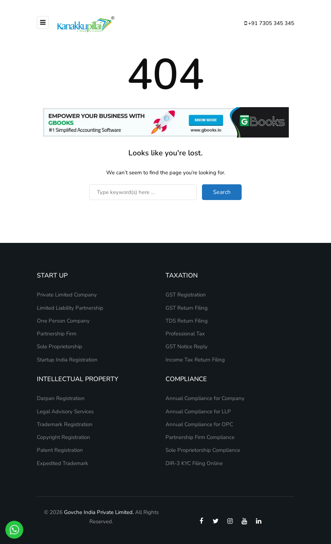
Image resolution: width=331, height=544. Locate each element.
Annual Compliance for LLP (198, 411)
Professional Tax (185, 333)
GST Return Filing (187, 307)
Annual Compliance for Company (205, 398)
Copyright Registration (63, 437)
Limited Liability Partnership (70, 307)
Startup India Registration (67, 359)
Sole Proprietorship (59, 346)
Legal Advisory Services (65, 411)
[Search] (143, 192)
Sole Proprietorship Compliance (203, 450)
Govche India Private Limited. (99, 512)
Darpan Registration (61, 398)
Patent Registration (60, 450)
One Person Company (63, 320)
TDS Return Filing (187, 320)
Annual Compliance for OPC (199, 424)
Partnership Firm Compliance (200, 437)
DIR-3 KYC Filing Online (194, 463)
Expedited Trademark (62, 463)
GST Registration (186, 294)
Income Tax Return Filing (195, 359)
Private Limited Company (67, 294)
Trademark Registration (65, 424)
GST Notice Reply (187, 346)
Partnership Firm (56, 333)
